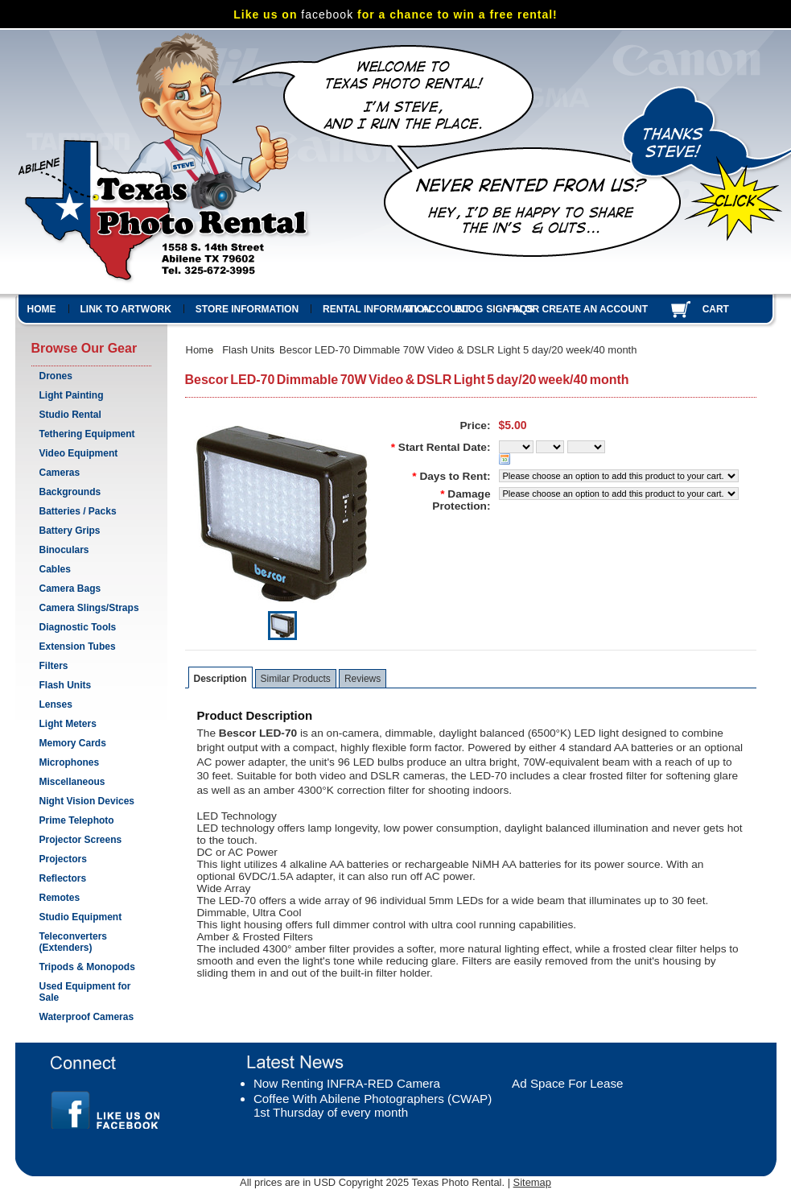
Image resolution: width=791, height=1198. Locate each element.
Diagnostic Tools (78, 627)
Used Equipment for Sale (87, 992)
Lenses (87, 705)
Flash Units (65, 685)
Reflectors (63, 878)
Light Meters (68, 723)
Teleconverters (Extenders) (73, 942)
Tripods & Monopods (87, 967)
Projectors (63, 859)
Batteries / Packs (78, 511)
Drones (55, 376)
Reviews (362, 678)
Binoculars (64, 550)
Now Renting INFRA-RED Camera (346, 1083)
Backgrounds (70, 492)
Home (200, 350)
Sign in (504, 309)
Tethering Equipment (87, 434)
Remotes (59, 897)
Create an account (595, 309)
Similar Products (296, 678)
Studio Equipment (80, 917)
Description (220, 678)
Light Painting (71, 395)
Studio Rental (70, 414)
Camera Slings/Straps (89, 607)
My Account (438, 309)
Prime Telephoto (76, 820)
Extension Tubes (77, 646)
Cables (55, 569)
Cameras (87, 473)
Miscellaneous (72, 781)
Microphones (69, 762)
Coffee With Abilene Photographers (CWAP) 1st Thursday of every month (372, 1105)
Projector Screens (80, 839)
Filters (53, 665)
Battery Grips (70, 530)
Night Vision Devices (86, 801)
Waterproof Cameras (86, 1016)
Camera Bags (70, 588)
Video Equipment (78, 453)
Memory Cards (72, 743)
